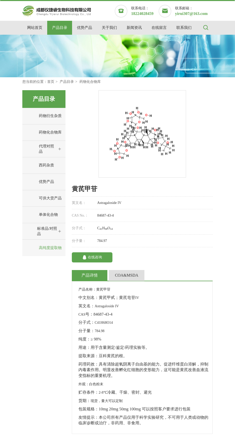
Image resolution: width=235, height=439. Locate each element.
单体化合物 (41, 215)
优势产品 (84, 28)
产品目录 (59, 28)
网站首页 (34, 28)
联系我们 (184, 28)
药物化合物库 (90, 82)
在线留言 (159, 28)
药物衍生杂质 (43, 116)
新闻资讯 (134, 28)
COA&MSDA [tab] (126, 275)
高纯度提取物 (43, 248)
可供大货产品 (43, 198)
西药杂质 (39, 165)
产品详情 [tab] (89, 275)
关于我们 (109, 28)
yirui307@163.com (191, 13)
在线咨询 (92, 257)
